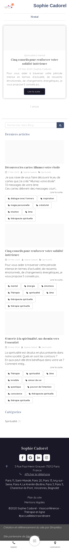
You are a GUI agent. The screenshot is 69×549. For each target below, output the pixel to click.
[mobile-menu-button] (34, 540)
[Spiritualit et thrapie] (34, 323)
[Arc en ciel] (34, 38)
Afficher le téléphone (37, 474)
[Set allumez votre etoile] (34, 152)
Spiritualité (11, 421)
